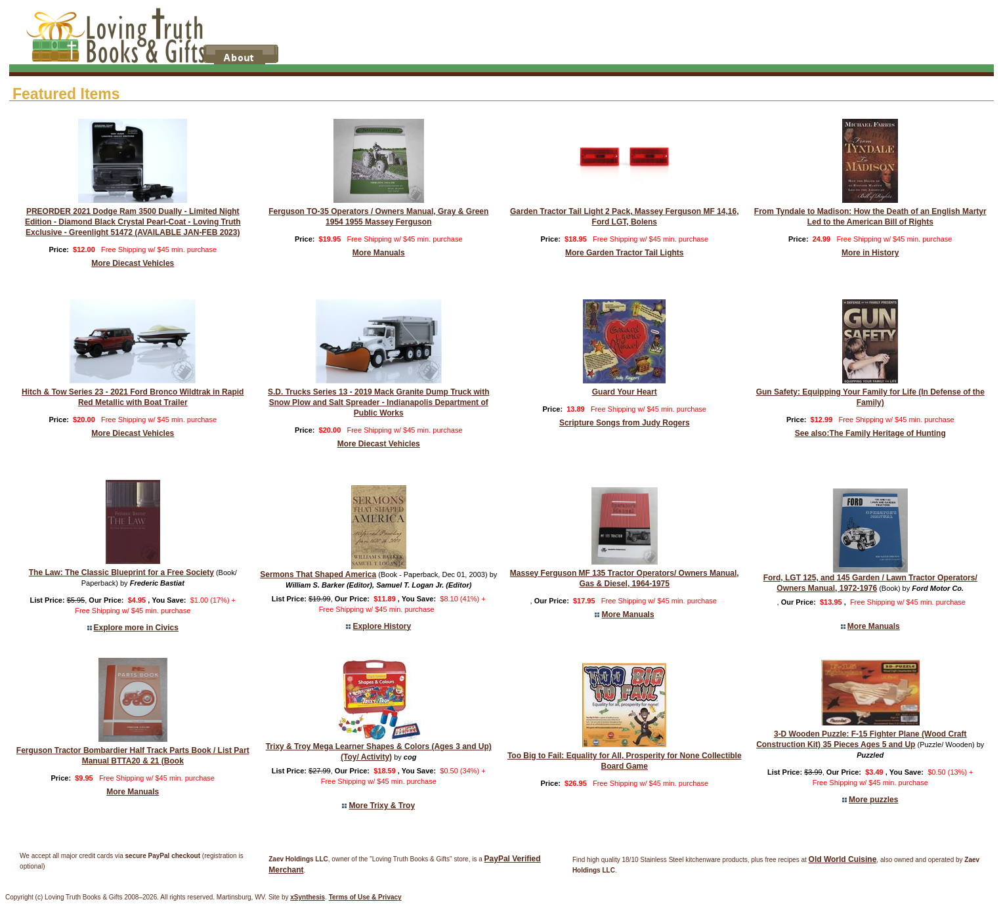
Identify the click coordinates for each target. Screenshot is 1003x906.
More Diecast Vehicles (132, 263)
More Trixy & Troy (382, 805)
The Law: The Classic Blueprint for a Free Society (121, 572)
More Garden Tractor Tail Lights (624, 252)
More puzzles (873, 799)
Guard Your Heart (624, 392)
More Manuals (378, 252)
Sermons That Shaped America (318, 574)
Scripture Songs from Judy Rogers (624, 422)
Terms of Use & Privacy (365, 897)
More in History (870, 252)
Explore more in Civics (136, 627)
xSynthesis (307, 897)
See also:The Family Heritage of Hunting (870, 433)
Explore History (381, 626)
